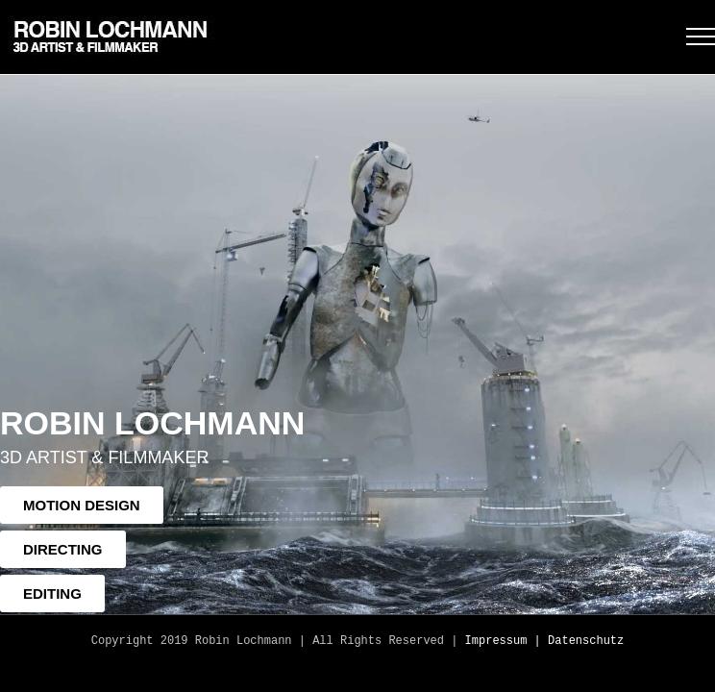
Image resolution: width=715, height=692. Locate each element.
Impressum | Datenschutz (545, 641)
